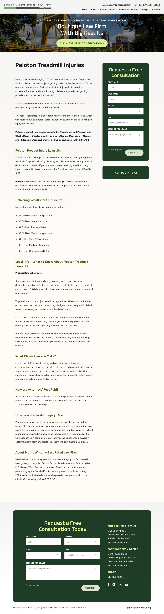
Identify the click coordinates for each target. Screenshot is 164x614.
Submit (133, 152)
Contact (156, 9)
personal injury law (24, 471)
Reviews (122, 9)
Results (134, 9)
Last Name (113, 94)
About (93, 9)
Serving (144, 9)
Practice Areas (107, 9)
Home (84, 9)
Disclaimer (82, 608)
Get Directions (117, 542)
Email (110, 117)
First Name (113, 82)
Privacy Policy (71, 608)
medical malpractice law (69, 467)
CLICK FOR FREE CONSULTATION (82, 43)
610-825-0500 (147, 6)
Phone (111, 106)
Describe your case (117, 129)
